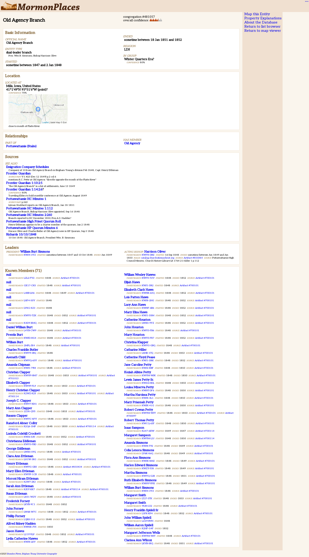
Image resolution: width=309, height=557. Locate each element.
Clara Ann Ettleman (19, 456)
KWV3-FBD (30, 444)
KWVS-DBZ (148, 254)
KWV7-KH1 (30, 403)
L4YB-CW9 (30, 330)
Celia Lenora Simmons (139, 450)
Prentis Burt (14, 335)
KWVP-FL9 (30, 385)
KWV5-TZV (148, 278)
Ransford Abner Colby (21, 423)
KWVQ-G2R (148, 475)
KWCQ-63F (148, 423)
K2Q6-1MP (30, 426)
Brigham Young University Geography (39, 553)
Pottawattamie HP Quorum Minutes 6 (32, 228)
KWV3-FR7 (148, 338)
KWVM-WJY (149, 413)
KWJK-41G (148, 405)
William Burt (14, 342)
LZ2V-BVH (147, 520)
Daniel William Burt (19, 327)
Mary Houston (134, 335)
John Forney (14, 508)
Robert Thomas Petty (139, 420)
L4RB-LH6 (29, 293)
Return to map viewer (262, 31)
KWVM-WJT (148, 535)
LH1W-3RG (30, 459)
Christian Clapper (18, 372)
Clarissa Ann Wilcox (138, 540)
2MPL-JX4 (29, 345)
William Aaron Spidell (138, 525)
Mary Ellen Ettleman (20, 471)
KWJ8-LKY (30, 541)
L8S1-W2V (30, 496)
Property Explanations (263, 18)
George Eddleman (18, 448)
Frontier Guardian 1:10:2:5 (24, 183)
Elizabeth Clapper (18, 382)
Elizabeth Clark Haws (139, 290)
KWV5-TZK (30, 315)
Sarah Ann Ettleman (20, 486)
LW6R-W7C (30, 511)
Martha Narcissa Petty (139, 395)
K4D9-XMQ (30, 323)
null (8, 275)
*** (306, 2)
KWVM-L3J (148, 438)
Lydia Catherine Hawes (22, 538)
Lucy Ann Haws (135, 305)
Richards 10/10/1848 (21, 234)
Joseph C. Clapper (18, 400)
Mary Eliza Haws (135, 312)
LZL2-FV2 (29, 278)
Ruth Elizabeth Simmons (140, 480)
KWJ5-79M (30, 368)
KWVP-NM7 (30, 375)
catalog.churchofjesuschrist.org (157, 257)
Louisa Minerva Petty (139, 387)
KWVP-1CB (30, 474)
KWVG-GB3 (30, 466)
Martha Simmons (135, 472)
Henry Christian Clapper (23, 390)
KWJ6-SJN (29, 436)
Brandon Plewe (14, 553)
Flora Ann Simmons (137, 457)
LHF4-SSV (29, 300)
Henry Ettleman (17, 463)
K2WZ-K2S (30, 393)
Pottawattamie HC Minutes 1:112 (29, 208)
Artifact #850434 (72, 466)
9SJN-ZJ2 (147, 505)
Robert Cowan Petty (138, 410)
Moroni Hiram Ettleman (22, 478)
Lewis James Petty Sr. (139, 380)
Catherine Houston (137, 320)
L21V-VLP (29, 534)
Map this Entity (257, 14)
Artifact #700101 (70, 278)
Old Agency (132, 143)
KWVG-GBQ (148, 345)
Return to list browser (262, 26)
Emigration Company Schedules (27, 167)
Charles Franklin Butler (22, 350)
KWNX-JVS (30, 526)
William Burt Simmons (35, 251)
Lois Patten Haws (136, 297)
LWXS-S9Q (30, 451)
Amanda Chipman (18, 365)
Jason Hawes (15, 531)
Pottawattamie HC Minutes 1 (26, 199)
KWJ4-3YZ (30, 254)
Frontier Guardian (18, 173)
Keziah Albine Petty (137, 372)
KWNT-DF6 (148, 390)
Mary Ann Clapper (19, 408)
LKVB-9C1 (29, 504)
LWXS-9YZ (148, 323)
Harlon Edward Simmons (141, 465)
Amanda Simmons (136, 442)
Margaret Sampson (137, 435)
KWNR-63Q (148, 293)
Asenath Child (15, 357)
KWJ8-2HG (148, 300)
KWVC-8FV (30, 418)
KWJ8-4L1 (148, 398)
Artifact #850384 (193, 257)
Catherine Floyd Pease (139, 357)
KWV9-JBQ (30, 353)
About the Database (260, 22)
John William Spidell (137, 517)
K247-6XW (148, 430)
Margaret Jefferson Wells (142, 532)
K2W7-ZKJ (30, 481)
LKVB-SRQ (147, 543)
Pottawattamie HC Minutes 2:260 (29, 215)
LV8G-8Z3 (29, 308)
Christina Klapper (136, 342)
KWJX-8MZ (148, 460)
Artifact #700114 (86, 426)
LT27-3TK (147, 498)
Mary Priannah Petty (139, 402)
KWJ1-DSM (148, 315)
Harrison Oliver (155, 251)
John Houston (133, 327)
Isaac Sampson (134, 427)
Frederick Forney (18, 501)
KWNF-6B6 (148, 308)
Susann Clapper (17, 415)
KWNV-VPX (148, 483)
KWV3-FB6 (148, 330)
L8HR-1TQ (147, 353)
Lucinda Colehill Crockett (23, 433)
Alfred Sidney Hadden (21, 523)
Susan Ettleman (16, 493)
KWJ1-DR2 (148, 285)
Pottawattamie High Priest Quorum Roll (33, 221)
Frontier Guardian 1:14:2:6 (24, 189)
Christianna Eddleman (21, 441)
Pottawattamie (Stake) (21, 146)
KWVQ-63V (30, 360)
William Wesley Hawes (139, 275)
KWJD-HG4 (30, 338)
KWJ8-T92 (147, 445)
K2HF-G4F (148, 528)
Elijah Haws (132, 282)
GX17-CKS (30, 285)
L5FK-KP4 (147, 513)
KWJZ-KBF (148, 368)
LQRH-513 (29, 519)
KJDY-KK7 (29, 489)
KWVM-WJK (149, 375)
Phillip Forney (15, 516)
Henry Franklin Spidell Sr (141, 510)
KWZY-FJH (148, 468)
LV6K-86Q (147, 453)
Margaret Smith (135, 495)
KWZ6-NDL (148, 383)
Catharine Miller (135, 350)
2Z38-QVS (29, 411)
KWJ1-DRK (148, 360)
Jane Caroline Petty (137, 365)
